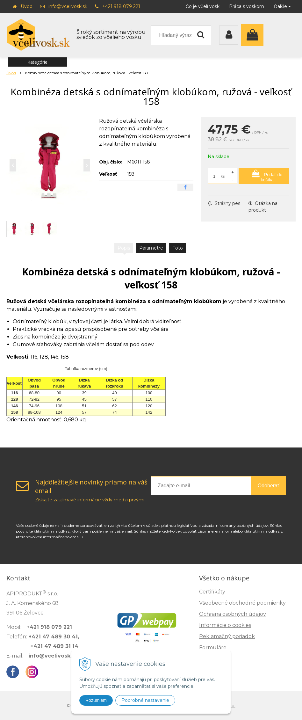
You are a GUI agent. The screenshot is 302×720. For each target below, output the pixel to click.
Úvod (26, 6)
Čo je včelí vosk (202, 6)
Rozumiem (96, 700)
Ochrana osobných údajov (232, 614)
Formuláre (212, 647)
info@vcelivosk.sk (67, 6)
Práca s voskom (246, 6)
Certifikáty (212, 592)
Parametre (151, 248)
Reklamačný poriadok (227, 636)
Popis (124, 248)
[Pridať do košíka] (264, 176)
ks (223, 176)
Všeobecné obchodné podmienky (242, 603)
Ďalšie (282, 6)
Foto (177, 248)
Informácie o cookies (225, 625)
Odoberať (268, 485)
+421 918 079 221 (121, 6)
